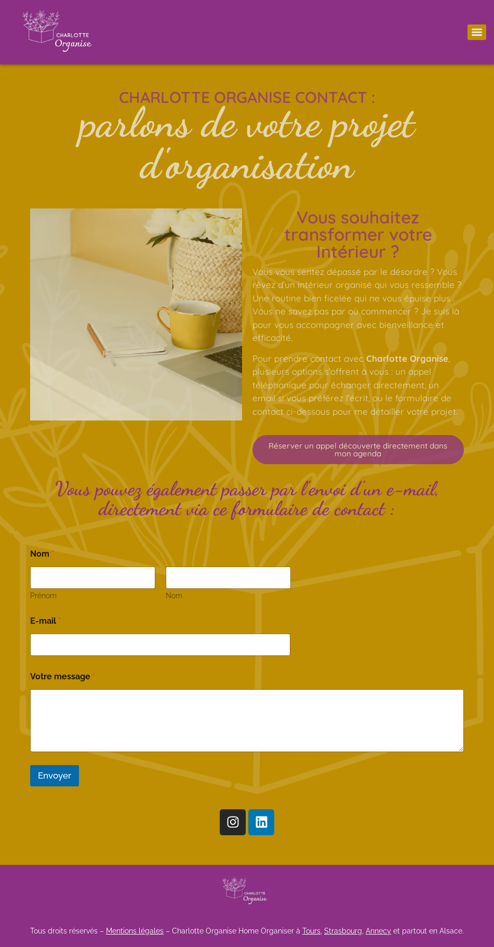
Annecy (378, 931)
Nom (173, 595)
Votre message (62, 676)
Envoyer (54, 775)
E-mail (45, 621)
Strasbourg (343, 931)
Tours (311, 931)
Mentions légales (135, 931)
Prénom (43, 595)
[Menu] (477, 32)
